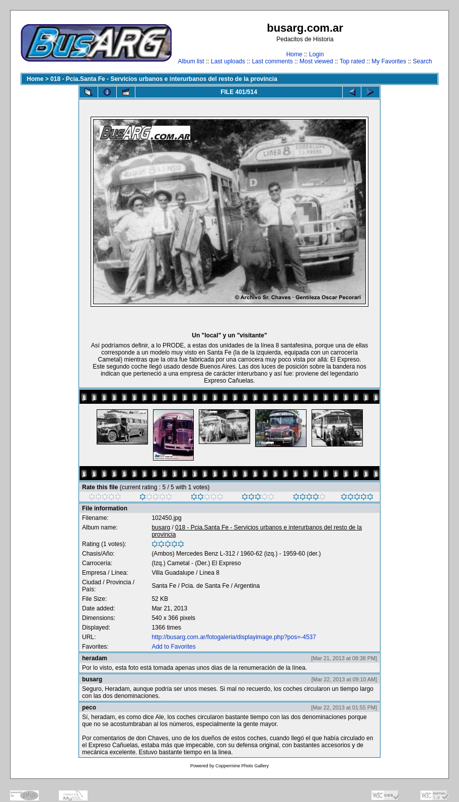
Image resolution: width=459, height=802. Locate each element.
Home (294, 54)
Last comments (272, 61)
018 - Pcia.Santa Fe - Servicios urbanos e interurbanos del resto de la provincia (163, 78)
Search (422, 61)
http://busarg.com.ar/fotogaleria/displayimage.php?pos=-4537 (233, 637)
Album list (191, 61)
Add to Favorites (173, 646)
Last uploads (228, 61)
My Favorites (388, 61)
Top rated (352, 61)
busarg (160, 527)
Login (316, 54)
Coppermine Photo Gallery (242, 765)
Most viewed (316, 61)
